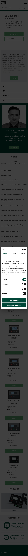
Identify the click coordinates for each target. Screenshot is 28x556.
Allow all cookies (14, 300)
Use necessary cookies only (13, 305)
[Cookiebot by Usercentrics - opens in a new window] (20, 250)
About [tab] (23, 253)
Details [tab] (14, 253)
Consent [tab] (5, 253)
